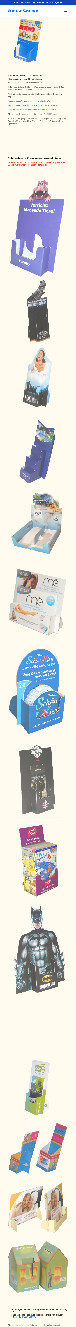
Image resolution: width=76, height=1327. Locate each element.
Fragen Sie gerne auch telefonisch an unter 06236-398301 (32, 110)
